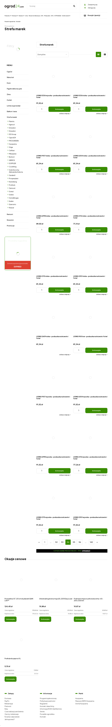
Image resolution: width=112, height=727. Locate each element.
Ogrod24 (12, 138)
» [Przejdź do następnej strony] (97, 542)
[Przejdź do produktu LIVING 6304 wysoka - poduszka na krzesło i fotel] (90, 378)
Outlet (9, 100)
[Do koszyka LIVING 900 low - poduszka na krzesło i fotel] (96, 350)
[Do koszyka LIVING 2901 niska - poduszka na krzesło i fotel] (96, 290)
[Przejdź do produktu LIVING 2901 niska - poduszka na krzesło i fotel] (90, 257)
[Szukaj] (74, 6)
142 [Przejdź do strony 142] (91, 542)
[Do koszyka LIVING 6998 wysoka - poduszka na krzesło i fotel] (59, 470)
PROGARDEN (14, 141)
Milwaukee (12, 154)
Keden (11, 201)
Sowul (11, 191)
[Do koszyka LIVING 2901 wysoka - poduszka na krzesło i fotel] (96, 531)
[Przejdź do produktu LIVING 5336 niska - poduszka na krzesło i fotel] (90, 76)
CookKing (12, 167)
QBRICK (12, 160)
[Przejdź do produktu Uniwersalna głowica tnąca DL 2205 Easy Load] (56, 582)
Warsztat (10, 77)
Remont (10, 214)
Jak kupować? (10, 719)
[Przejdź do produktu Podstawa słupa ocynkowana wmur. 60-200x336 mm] (90, 582)
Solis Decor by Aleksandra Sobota (16, 171)
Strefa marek (12, 117)
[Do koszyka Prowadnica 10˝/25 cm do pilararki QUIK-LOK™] (11, 619)
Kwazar (11, 208)
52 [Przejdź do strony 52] (56, 542)
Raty (6, 709)
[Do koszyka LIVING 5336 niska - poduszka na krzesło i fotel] (96, 109)
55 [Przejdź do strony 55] (74, 542)
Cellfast (12, 150)
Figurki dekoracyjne (14, 89)
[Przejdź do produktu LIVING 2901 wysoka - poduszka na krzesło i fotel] (90, 498)
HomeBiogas (14, 198)
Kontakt (43, 717)
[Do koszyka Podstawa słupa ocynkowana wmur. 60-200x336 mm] (80, 619)
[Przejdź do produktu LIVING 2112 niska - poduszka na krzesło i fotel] (90, 197)
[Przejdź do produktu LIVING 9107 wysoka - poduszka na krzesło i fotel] (53, 378)
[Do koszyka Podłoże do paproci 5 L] (11, 679)
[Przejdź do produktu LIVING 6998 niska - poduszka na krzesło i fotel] (53, 197)
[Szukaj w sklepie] (50, 6)
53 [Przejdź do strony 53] (62, 542)
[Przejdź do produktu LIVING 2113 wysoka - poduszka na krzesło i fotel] (53, 498)
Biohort (12, 157)
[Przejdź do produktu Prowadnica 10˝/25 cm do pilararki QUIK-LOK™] (21, 582)
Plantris (11, 121)
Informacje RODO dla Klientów (51, 709)
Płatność (8, 706)
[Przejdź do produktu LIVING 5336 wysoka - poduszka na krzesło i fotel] (53, 76)
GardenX (12, 175)
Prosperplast (13, 178)
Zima (8, 94)
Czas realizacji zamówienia (14, 711)
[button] (65, 113)
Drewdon (12, 128)
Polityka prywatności (47, 701)
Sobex (11, 195)
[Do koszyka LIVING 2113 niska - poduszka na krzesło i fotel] (59, 290)
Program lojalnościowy (48, 698)
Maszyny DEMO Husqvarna (84, 701)
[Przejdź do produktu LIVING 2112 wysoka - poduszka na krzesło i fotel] (90, 438)
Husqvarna (13, 144)
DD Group (12, 134)
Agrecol (12, 125)
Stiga (11, 147)
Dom (9, 83)
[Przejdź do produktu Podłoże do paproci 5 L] (21, 642)
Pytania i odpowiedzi (12, 717)
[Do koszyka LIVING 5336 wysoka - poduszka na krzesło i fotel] (59, 109)
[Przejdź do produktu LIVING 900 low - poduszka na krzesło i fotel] (90, 317)
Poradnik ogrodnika (47, 714)
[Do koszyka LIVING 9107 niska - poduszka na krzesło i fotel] (59, 169)
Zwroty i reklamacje (12, 714)
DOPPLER (12, 163)
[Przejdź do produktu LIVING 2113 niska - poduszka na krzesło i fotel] (53, 257)
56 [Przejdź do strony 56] (80, 542)
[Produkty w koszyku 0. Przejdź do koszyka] (93, 15)
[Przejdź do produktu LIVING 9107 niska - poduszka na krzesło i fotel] (53, 136)
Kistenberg (13, 182)
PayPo (7, 701)
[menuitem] (8, 15)
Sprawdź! (86, 551)
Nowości (10, 220)
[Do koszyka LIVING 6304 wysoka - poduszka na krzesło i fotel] (96, 410)
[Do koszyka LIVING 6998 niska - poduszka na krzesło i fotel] (59, 229)
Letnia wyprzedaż (13, 106)
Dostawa (8, 698)
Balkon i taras (12, 111)
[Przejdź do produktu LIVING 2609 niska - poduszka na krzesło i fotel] (53, 317)
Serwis (42, 711)
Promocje (10, 226)
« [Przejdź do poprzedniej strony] (39, 542)
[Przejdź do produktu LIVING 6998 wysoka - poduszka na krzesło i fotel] (53, 438)
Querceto (12, 204)
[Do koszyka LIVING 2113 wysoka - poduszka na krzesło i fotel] (59, 531)
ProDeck (12, 185)
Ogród (9, 72)
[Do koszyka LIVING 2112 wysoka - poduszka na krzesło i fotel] (96, 470)
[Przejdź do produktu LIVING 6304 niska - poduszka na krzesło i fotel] (90, 136)
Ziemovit (12, 188)
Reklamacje (9, 704)
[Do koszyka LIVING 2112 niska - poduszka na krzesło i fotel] (96, 229)
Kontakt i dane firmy (47, 706)
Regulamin (43, 704)
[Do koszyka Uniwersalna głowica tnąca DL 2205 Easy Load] (45, 619)
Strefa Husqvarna (81, 704)
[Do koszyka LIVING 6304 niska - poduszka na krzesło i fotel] (96, 169)
